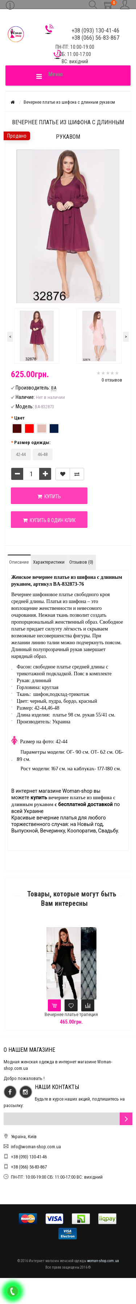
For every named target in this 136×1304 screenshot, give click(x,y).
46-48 (43, 454)
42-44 (21, 454)
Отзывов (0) (81, 562)
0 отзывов (112, 380)
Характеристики (49, 562)
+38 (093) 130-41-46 (29, 1156)
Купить (49, 496)
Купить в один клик (49, 520)
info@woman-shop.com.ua (36, 1146)
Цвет (19, 418)
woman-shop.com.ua (103, 1261)
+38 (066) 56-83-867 (29, 1167)
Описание (19, 562)
